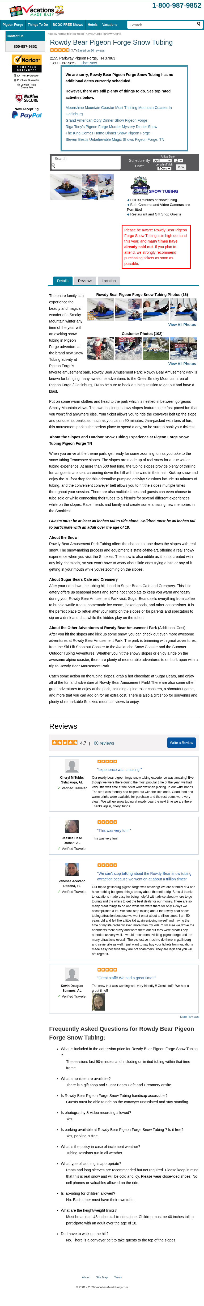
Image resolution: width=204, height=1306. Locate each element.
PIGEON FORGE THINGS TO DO (66, 34)
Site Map (102, 1277)
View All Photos (182, 325)
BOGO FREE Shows (68, 25)
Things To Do (38, 25)
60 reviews (104, 743)
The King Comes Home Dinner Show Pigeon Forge (108, 133)
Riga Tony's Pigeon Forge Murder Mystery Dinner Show (111, 127)
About (86, 1277)
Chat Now (88, 63)
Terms (118, 1277)
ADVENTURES (94, 34)
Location (109, 281)
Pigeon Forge (13, 25)
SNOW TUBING (112, 34)
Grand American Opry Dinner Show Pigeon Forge (106, 120)
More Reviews (189, 1016)
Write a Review (181, 743)
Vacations (109, 25)
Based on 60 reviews (91, 50)
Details (63, 281)
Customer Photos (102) (142, 349)
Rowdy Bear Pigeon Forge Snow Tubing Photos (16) (142, 310)
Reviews (85, 281)
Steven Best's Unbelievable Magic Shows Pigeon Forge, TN (115, 139)
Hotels (92, 25)
